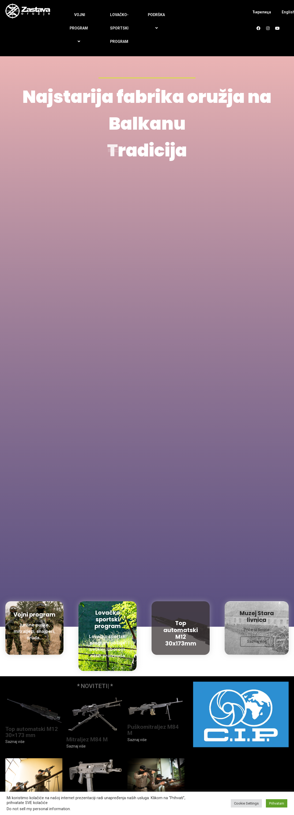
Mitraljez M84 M (87, 740)
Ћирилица (261, 12)
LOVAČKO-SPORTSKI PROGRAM (119, 28)
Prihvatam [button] (276, 803)
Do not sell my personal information (38, 808)
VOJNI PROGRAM (79, 28)
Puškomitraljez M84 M (153, 730)
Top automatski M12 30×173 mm (31, 732)
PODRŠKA (157, 21)
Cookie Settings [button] (246, 803)
